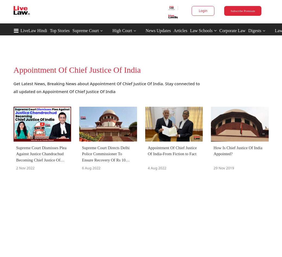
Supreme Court (85, 30)
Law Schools (203, 30)
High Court (122, 30)
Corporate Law (232, 30)
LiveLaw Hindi (34, 30)
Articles (180, 30)
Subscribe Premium (243, 11)
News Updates (158, 30)
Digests (254, 30)
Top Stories (60, 30)
